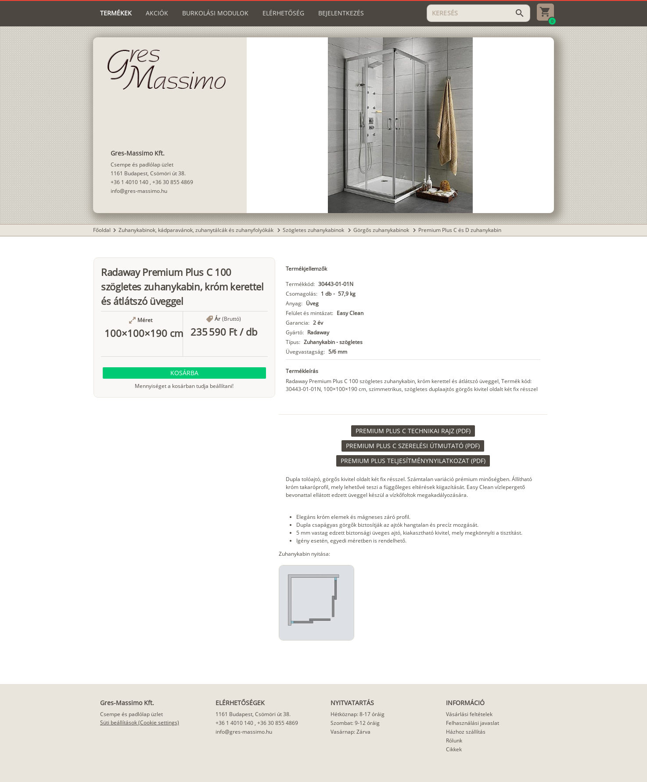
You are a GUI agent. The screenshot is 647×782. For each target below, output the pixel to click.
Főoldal (102, 230)
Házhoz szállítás (465, 731)
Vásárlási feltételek (469, 714)
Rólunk (454, 740)
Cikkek (454, 749)
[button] (184, 373)
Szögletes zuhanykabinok (314, 230)
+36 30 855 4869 (172, 182)
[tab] (116, 13)
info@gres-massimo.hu (139, 191)
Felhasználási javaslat (472, 723)
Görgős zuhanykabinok (381, 230)
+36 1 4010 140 (129, 182)
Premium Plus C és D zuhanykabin (459, 230)
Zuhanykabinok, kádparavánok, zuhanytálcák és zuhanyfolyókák (197, 230)
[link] (413, 431)
